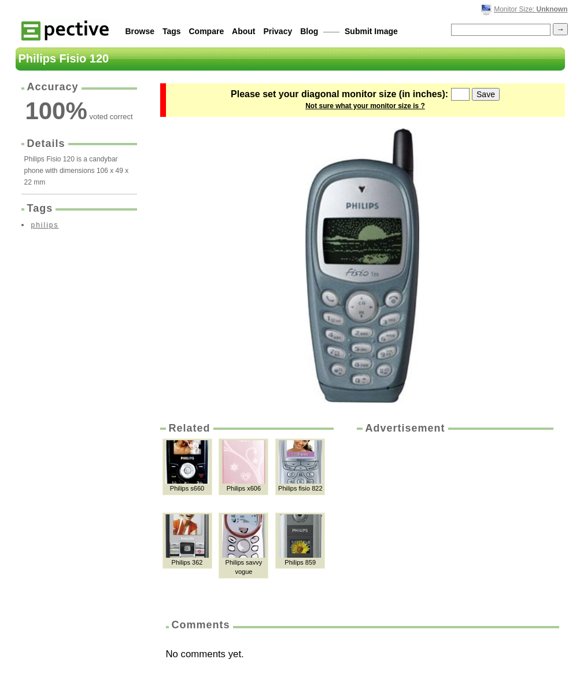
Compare (206, 31)
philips (45, 225)
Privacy (277, 31)
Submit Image (371, 31)
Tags (171, 31)
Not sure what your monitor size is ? (365, 106)
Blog (309, 31)
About (243, 31)
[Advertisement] (454, 522)
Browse (140, 31)
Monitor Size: (530, 9)
